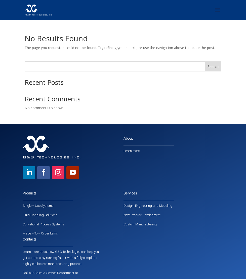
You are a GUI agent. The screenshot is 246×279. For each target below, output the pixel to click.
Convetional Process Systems (43, 224)
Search (213, 66)
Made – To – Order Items (40, 233)
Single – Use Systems (38, 206)
